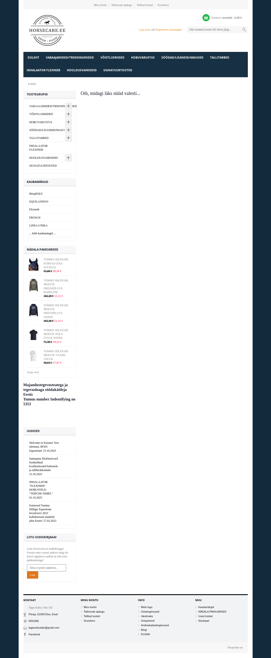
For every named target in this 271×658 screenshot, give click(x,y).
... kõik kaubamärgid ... (42, 233)
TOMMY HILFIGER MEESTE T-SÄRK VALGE (56, 355)
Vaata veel (33, 372)
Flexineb (34, 209)
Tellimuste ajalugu (121, 5)
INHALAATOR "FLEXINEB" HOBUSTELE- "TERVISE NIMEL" (41, 489)
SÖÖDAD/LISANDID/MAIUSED (182, 57)
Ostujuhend (147, 620)
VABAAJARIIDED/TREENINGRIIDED (70, 57)
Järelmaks (147, 616)
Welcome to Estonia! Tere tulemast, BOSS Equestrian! (44, 446)
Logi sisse (144, 29)
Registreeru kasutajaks (168, 29)
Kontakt (145, 634)
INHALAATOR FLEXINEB (43, 70)
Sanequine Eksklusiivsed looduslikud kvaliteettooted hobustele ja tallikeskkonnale (43, 466)
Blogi (144, 629)
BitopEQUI (36, 193)
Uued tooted (205, 616)
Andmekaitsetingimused (155, 625)
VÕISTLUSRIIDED (112, 57)
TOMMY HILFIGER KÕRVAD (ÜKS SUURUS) (56, 263)
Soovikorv (163, 5)
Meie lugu (147, 607)
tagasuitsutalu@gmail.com (44, 627)
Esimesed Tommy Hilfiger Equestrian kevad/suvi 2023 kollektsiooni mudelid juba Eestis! (42, 513)
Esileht (33, 57)
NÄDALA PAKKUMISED (212, 611)
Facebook (34, 634)
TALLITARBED (219, 57)
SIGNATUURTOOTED (117, 70)
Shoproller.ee (235, 647)
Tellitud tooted (145, 5)
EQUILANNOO (38, 201)
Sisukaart (203, 620)
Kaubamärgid (206, 607)
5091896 (34, 621)
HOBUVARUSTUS (143, 57)
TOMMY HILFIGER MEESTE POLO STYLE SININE (56, 334)
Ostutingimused (150, 611)
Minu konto (100, 5)
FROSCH (35, 217)
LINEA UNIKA (38, 225)
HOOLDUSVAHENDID (82, 70)
